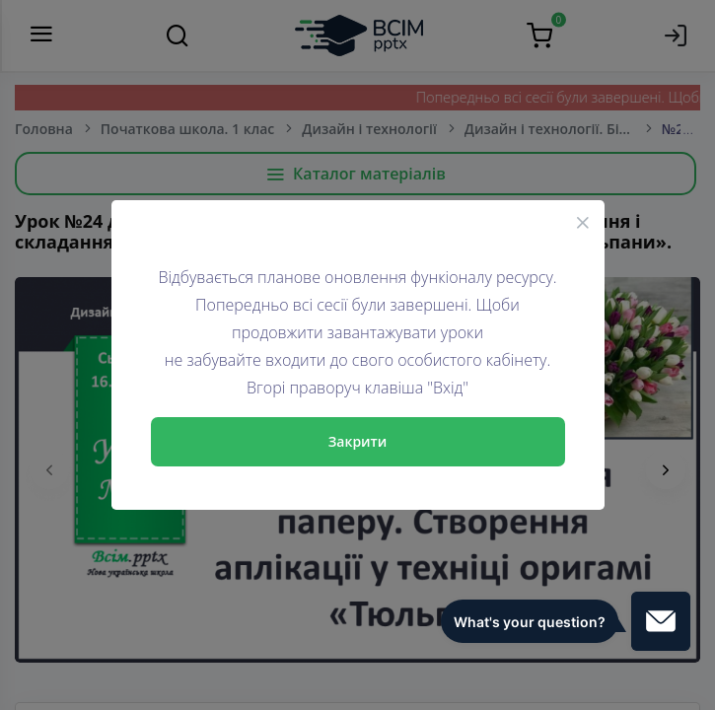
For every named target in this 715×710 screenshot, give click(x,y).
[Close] (583, 222)
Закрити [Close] (358, 441)
